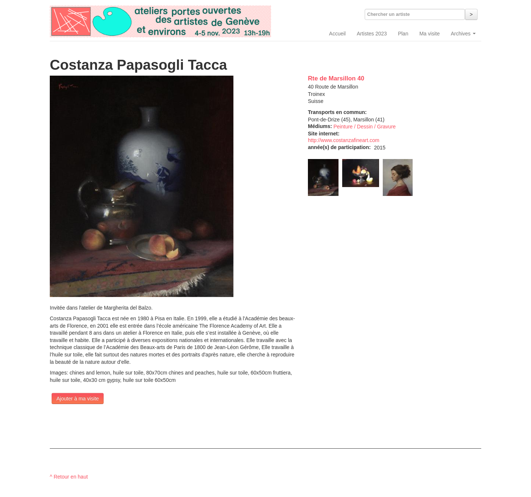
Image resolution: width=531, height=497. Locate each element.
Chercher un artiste (388, 14)
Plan (403, 34)
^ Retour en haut (69, 477)
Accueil (337, 34)
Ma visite (429, 34)
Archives (463, 34)
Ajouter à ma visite (77, 398)
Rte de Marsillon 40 (336, 78)
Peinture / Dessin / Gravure (364, 127)
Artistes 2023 (372, 34)
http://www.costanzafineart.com (343, 140)
